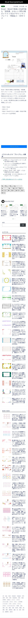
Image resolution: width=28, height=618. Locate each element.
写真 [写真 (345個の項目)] (3, 607)
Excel (7, 186)
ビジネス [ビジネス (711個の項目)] (14, 603)
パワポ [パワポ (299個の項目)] (10, 603)
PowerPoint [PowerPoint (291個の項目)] (15, 597)
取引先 (21, 188)
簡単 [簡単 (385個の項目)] (6, 609)
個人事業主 (16, 188)
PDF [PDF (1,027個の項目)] (7, 597)
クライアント (5, 188)
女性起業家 (4, 190)
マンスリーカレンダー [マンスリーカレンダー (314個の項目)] (11, 605)
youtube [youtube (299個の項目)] (4, 599)
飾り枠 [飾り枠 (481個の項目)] (11, 611)
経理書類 (18, 190)
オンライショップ (18, 186)
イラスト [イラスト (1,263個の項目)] (18, 599)
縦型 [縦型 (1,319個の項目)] (20, 609)
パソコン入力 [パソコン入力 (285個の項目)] (5, 603)
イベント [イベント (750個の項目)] (13, 599)
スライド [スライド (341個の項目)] (11, 601)
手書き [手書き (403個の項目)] (20, 607)
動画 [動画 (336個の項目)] (10, 607)
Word (12, 186)
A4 (3, 186)
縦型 (23, 190)
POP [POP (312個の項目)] (10, 597)
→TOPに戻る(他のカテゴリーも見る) (11, 179)
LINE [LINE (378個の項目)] (4, 597)
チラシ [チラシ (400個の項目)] (15, 601)
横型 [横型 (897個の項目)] (3, 609)
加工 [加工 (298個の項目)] (6, 607)
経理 (13, 190)
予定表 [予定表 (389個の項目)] (18, 605)
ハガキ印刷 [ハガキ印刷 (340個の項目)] (20, 601)
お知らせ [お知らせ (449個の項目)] (8, 599)
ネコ (10, 188)
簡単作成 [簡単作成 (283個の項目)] (10, 609)
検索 (3, 222)
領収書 (3, 6)
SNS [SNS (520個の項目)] (19, 597)
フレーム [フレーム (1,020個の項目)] (19, 603)
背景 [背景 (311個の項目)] (23, 609)
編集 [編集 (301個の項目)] (14, 609)
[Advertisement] (14, 35)
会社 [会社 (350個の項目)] (21, 605)
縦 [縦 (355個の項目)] (17, 609)
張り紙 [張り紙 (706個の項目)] (16, 607)
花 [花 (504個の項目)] (3, 611)
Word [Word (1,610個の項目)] (23, 597)
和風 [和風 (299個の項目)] (13, 607)
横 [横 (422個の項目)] (23, 607)
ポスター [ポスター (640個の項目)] (4, 605)
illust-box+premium (14, 2)
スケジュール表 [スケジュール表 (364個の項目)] (5, 601)
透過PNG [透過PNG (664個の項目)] (6, 611)
